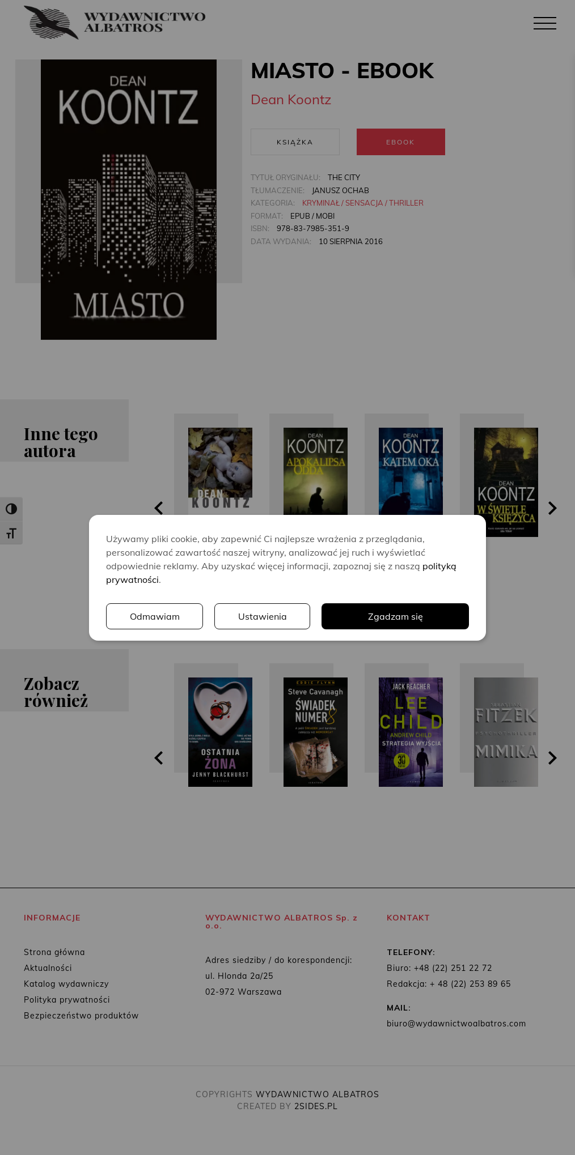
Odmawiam (155, 616)
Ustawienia (262, 616)
